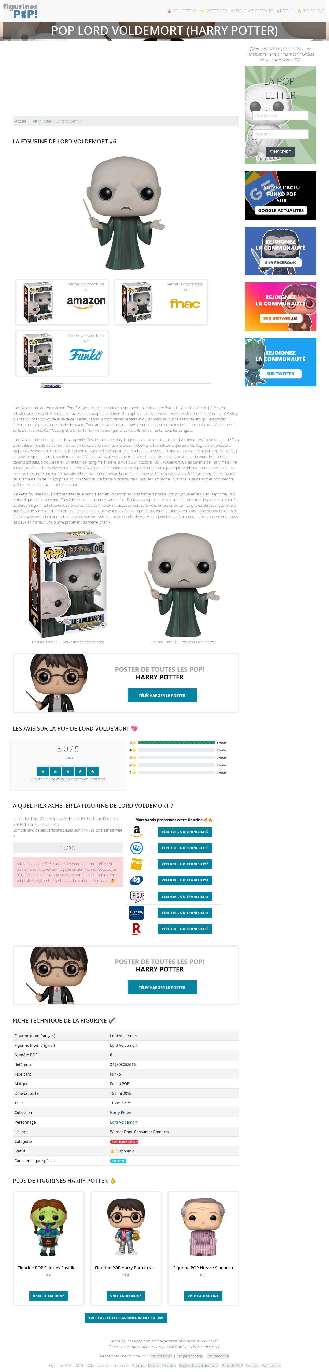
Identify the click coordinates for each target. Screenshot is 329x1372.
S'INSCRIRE (280, 152)
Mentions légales (162, 1365)
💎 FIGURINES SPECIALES (251, 10)
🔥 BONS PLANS (310, 10)
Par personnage (190, 1356)
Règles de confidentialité (199, 1365)
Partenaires (271, 1365)
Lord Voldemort (123, 1122)
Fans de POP (232, 1365)
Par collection (162, 1356)
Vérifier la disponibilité (185, 832)
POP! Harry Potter (124, 1142)
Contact (138, 1365)
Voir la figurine (48, 1296)
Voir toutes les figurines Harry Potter (125, 1318)
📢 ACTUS (285, 10)
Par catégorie (218, 1356)
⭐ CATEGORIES (213, 10)
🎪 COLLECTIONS (181, 10)
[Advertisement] (126, 81)
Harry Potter (121, 1112)
